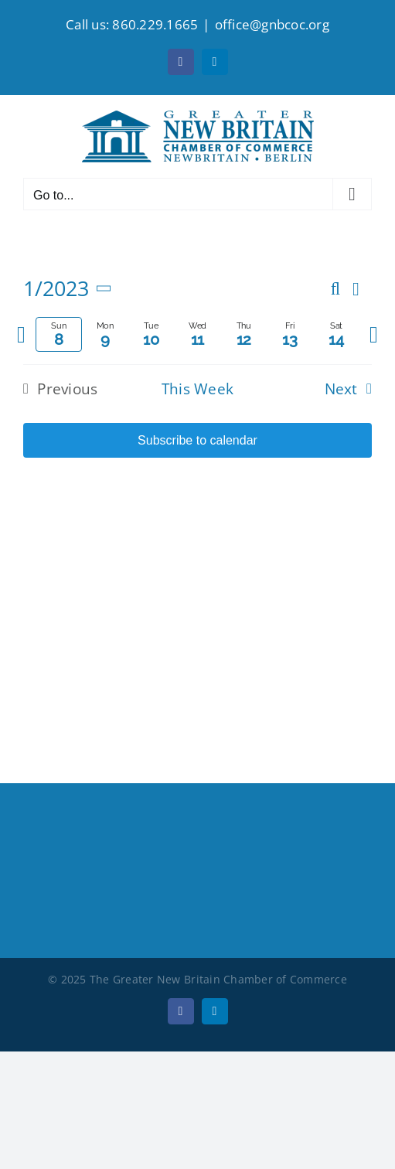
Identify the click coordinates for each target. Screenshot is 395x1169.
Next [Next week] (341, 388)
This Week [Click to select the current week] (198, 388)
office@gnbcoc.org (272, 24)
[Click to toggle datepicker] (70, 289)
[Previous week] (21, 335)
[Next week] (373, 335)
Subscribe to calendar (197, 440)
